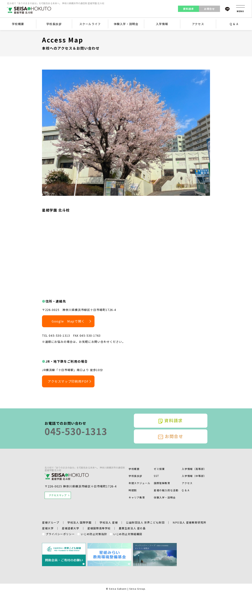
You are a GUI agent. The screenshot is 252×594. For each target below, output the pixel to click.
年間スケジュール (139, 483)
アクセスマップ (57, 495)
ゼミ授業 (159, 469)
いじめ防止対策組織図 (127, 534)
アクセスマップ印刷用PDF (68, 381)
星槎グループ (50, 522)
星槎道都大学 (70, 528)
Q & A (234, 24)
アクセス (198, 24)
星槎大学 (48, 528)
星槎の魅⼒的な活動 (166, 490)
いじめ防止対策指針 (94, 534)
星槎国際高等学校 (99, 528)
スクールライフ (90, 24)
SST (156, 476)
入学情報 (162, 24)
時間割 (133, 490)
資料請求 (188, 9)
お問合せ (209, 9)
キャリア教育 (137, 497)
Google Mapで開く (68, 321)
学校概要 (18, 24)
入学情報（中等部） (194, 476)
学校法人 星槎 (109, 522)
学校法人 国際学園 (79, 522)
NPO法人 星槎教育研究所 (189, 522)
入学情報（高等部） (194, 469)
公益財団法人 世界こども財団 (145, 522)
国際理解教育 (162, 483)
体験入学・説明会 (126, 24)
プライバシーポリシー (60, 534)
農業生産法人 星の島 (132, 528)
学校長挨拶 (54, 24)
